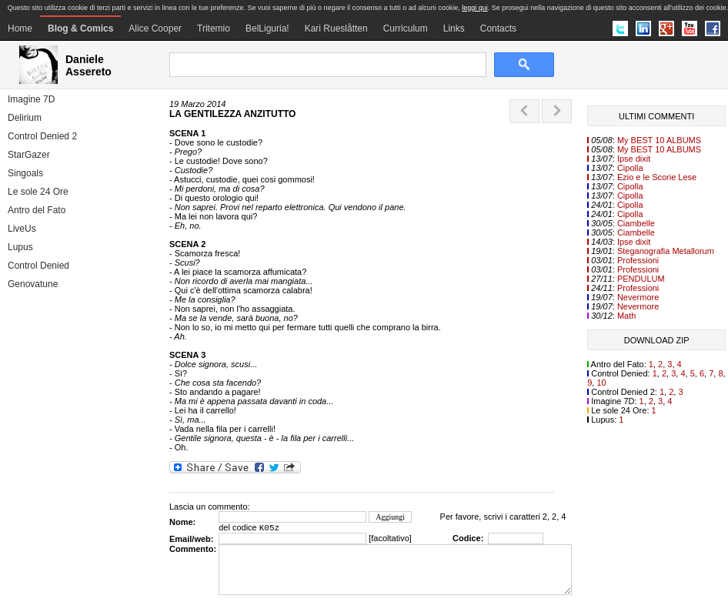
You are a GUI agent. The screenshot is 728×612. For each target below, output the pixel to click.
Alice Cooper (155, 28)
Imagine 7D (31, 99)
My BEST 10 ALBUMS (659, 140)
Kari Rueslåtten (336, 28)
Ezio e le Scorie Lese (656, 177)
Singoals (25, 173)
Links (454, 28)
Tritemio (213, 28)
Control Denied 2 (42, 136)
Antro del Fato (36, 210)
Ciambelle (636, 223)
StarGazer (29, 154)
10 (601, 382)
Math (626, 315)
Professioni (638, 260)
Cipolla (630, 167)
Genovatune (33, 284)
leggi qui (475, 8)
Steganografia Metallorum (665, 251)
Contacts (498, 28)
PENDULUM (641, 278)
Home (20, 28)
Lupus (20, 247)
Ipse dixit (633, 158)
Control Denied (38, 265)
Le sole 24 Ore (38, 191)
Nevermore (638, 297)
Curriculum (405, 28)
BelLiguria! (267, 28)
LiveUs (22, 228)
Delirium (25, 117)
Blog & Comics (80, 28)
